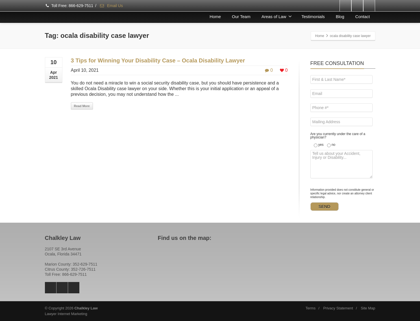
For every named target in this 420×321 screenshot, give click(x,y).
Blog (340, 16)
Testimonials (313, 16)
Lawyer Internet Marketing (66, 314)
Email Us (111, 5)
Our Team (241, 16)
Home (215, 16)
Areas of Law (277, 16)
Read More (82, 106)
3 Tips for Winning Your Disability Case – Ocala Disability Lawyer (158, 60)
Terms (310, 308)
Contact (362, 16)
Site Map (368, 308)
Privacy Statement (338, 308)
